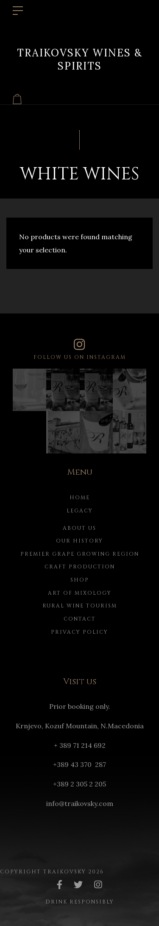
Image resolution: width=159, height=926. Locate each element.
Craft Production (80, 566)
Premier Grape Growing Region (79, 554)
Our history (79, 540)
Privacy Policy (79, 632)
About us (79, 528)
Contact (80, 618)
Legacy (80, 510)
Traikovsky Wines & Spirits (79, 58)
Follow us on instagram (79, 349)
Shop (79, 579)
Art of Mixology (80, 593)
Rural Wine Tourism (79, 605)
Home (80, 497)
